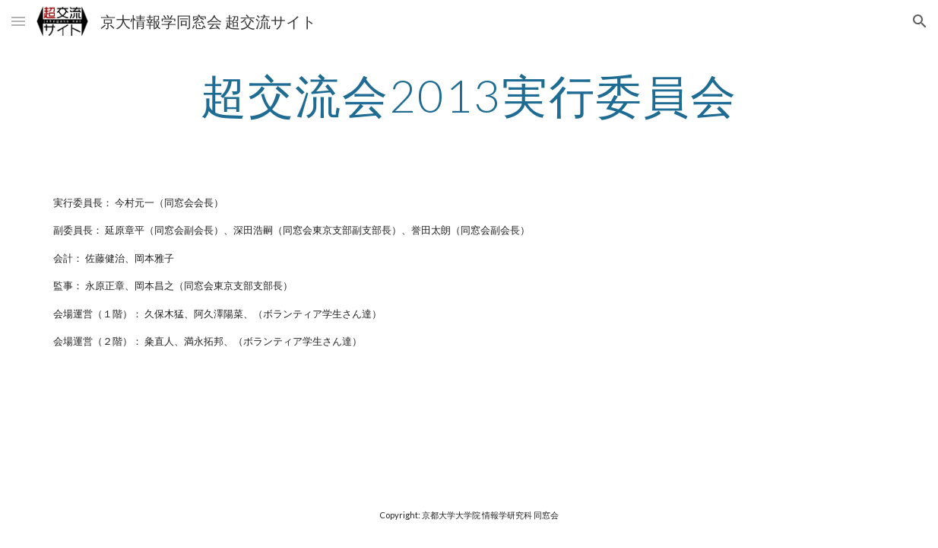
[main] (469, 95)
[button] (18, 21)
